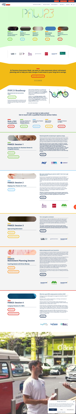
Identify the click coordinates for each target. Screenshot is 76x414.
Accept (53, 409)
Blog (71, 4)
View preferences (70, 409)
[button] (73, 401)
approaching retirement (38, 97)
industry (34, 100)
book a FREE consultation (38, 76)
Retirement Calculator (46, 4)
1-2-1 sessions (44, 91)
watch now (11, 152)
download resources (13, 156)
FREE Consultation (71, 1)
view (10, 39)
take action (23, 126)
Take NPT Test (56, 1)
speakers (43, 154)
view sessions (12, 97)
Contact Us (68, 4)
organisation (37, 99)
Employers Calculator (63, 1)
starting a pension (38, 96)
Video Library (62, 4)
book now (11, 126)
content (44, 92)
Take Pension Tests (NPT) (37, 4)
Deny (62, 409)
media (36, 92)
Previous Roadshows (54, 4)
